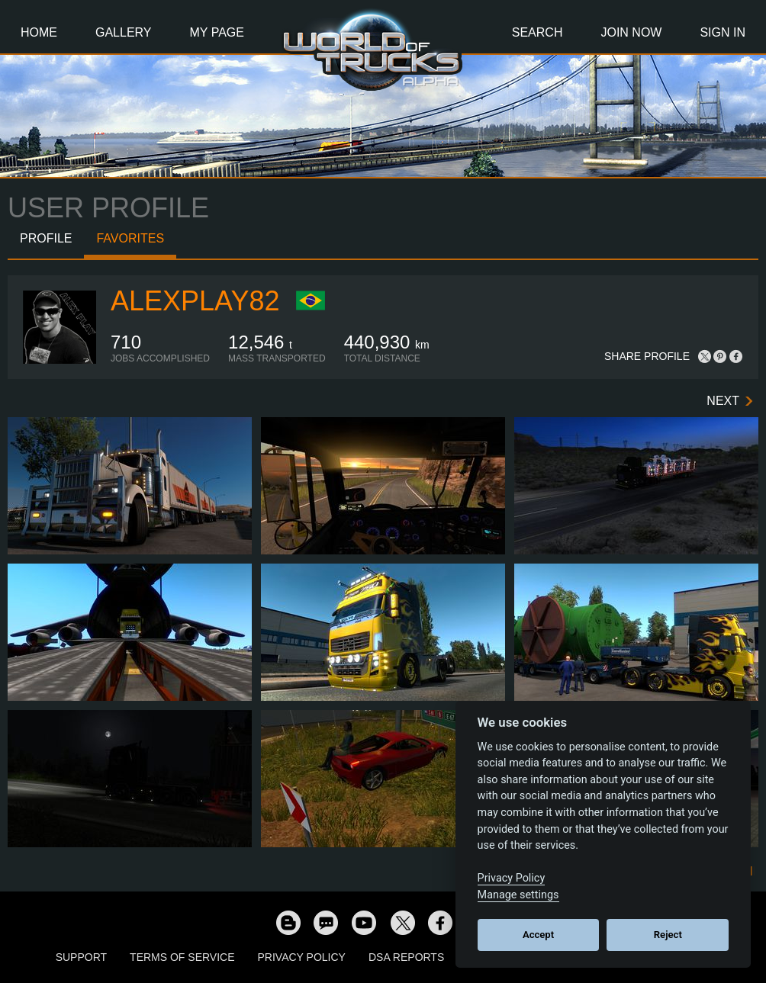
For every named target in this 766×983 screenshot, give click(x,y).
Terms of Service (182, 957)
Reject (668, 934)
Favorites (130, 238)
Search (537, 32)
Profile (46, 238)
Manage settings (518, 894)
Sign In (722, 32)
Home (39, 32)
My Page (217, 32)
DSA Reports (406, 957)
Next (722, 400)
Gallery (123, 32)
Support (81, 957)
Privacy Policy (302, 957)
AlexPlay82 (195, 300)
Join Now (630, 32)
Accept (538, 934)
